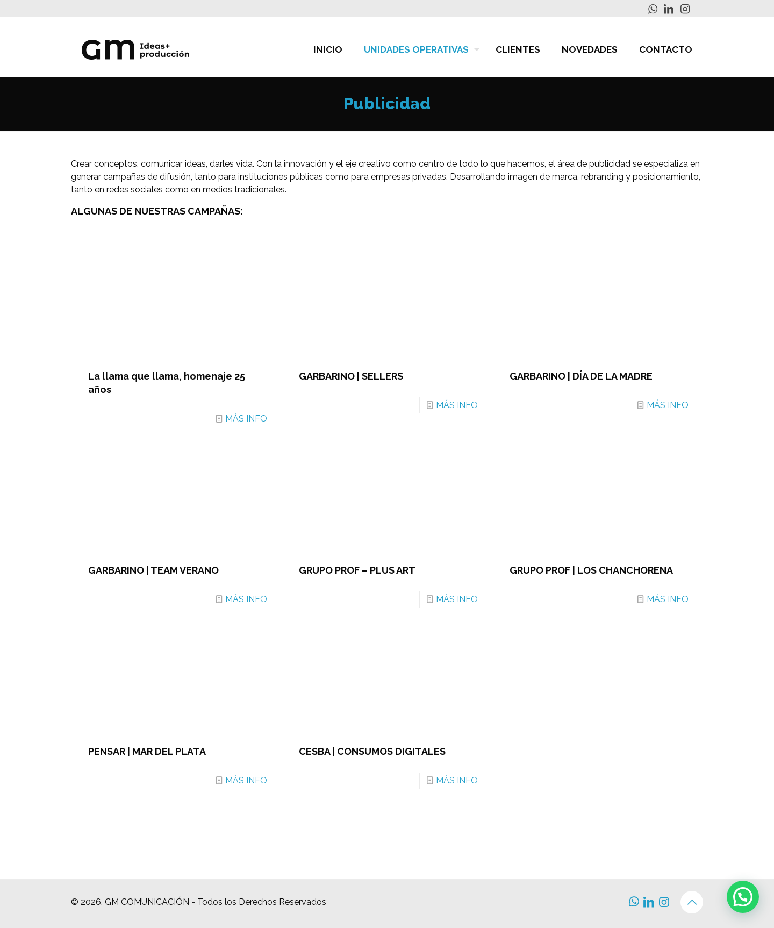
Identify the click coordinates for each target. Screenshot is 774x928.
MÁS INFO (246, 418)
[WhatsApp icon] (652, 9)
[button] (743, 897)
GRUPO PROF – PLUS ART (357, 570)
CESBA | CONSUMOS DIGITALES (372, 751)
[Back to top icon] (691, 902)
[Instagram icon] (684, 9)
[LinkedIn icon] (668, 9)
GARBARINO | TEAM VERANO (153, 570)
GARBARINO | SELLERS (351, 376)
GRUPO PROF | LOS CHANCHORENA (591, 570)
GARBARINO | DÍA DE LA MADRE (581, 376)
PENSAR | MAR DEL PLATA (147, 751)
